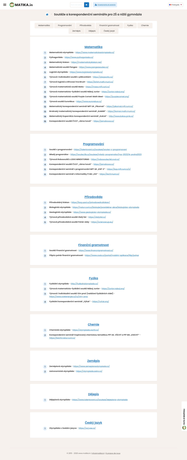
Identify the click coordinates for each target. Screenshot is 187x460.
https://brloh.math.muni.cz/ (100, 82)
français (174, 4)
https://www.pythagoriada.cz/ (79, 57)
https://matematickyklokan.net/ (86, 62)
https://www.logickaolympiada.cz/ (86, 72)
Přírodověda (85, 25)
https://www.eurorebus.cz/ (89, 101)
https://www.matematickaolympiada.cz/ (95, 52)
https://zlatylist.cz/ (97, 217)
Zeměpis (76, 31)
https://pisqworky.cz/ (103, 77)
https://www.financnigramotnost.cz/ (96, 251)
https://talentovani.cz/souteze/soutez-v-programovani (100, 149)
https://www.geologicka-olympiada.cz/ (92, 212)
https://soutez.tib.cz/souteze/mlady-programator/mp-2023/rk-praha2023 (106, 154)
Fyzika (130, 25)
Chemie (145, 25)
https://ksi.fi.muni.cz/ (109, 174)
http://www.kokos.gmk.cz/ (121, 116)
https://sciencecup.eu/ (102, 222)
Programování (65, 25)
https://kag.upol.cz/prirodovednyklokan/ (91, 202)
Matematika (44, 25)
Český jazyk (109, 31)
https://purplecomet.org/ (117, 96)
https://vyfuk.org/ (100, 302)
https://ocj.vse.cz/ (87, 429)
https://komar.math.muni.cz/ (121, 111)
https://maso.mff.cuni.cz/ (98, 86)
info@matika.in (98, 455)
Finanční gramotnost (109, 25)
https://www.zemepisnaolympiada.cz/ (91, 367)
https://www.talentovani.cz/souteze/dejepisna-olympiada (100, 401)
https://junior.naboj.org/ (113, 91)
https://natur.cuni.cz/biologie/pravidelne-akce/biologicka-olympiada (106, 207)
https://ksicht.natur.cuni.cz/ (62, 339)
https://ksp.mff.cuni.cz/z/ (119, 169)
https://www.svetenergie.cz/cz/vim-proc (68, 297)
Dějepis (92, 31)
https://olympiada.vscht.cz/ (86, 331)
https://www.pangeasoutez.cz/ (94, 67)
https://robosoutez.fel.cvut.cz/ (105, 159)
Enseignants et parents (105, 4)
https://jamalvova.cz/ (104, 121)
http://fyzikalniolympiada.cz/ (84, 284)
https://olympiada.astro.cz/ (89, 372)
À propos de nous (113, 455)
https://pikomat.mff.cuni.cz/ (120, 106)
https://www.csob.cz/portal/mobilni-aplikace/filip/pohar (112, 256)
